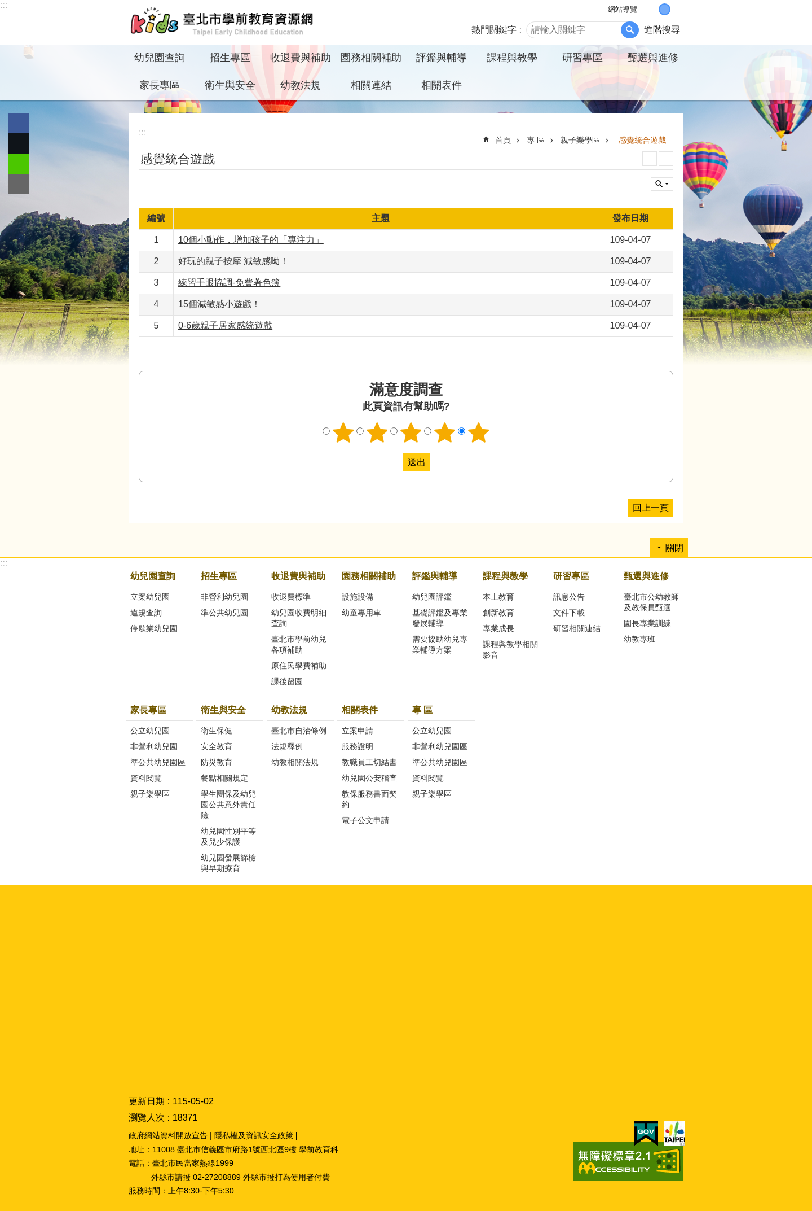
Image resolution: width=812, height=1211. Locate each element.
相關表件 (360, 710)
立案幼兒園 (150, 596)
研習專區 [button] (582, 57)
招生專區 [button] (230, 57)
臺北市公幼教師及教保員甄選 (651, 602)
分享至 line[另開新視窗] (18, 164)
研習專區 (571, 576)
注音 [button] (666, 158)
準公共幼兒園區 (158, 762)
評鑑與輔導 (434, 576)
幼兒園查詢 (152, 576)
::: (3, 5)
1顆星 (343, 432)
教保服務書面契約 (369, 799)
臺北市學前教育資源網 (222, 22)
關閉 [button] (662, 184)
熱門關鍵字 (494, 29)
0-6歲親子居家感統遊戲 (225, 325)
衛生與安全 (223, 710)
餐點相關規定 (224, 777)
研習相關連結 (577, 628)
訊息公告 (569, 596)
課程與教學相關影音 (510, 649)
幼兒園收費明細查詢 (298, 618)
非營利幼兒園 (224, 596)
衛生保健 (216, 730)
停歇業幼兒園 (154, 628)
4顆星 (445, 432)
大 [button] (676, 9)
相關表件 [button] (441, 85)
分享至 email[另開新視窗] (18, 184)
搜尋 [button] (630, 29)
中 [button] (664, 9)
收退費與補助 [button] (300, 57)
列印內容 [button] (649, 158)
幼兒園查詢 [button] (159, 57)
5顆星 (478, 432)
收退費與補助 (298, 576)
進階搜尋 (662, 29)
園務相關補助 (369, 576)
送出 (392, 462)
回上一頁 (651, 508)
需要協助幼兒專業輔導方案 (439, 644)
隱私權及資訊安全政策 (253, 1135)
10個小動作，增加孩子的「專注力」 (251, 239)
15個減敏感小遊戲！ (219, 304)
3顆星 (411, 432)
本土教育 (498, 596)
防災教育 (216, 762)
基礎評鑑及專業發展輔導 (439, 618)
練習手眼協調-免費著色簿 (229, 282)
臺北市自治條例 (298, 730)
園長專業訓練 (647, 623)
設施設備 (357, 596)
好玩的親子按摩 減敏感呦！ (233, 261)
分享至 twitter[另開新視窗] (18, 143)
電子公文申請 (365, 820)
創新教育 (498, 612)
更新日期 (147, 1101)
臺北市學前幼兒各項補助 (298, 644)
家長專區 (148, 710)
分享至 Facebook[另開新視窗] (18, 123)
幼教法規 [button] (300, 85)
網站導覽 (622, 9)
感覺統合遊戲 (642, 140)
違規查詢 (146, 612)
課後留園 (287, 681)
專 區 (536, 140)
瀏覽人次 (147, 1117)
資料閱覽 (146, 777)
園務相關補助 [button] (371, 57)
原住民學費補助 (298, 665)
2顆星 (377, 432)
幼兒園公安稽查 (369, 777)
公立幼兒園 (150, 730)
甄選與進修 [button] (653, 57)
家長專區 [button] (159, 85)
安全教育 (216, 746)
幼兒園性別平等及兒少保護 (228, 836)
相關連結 (371, 85)
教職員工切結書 (369, 762)
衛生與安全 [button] (230, 85)
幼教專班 (639, 639)
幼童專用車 (361, 612)
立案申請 (357, 730)
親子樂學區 (580, 140)
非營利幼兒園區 (439, 746)
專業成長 (498, 628)
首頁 (503, 140)
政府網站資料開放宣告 (168, 1135)
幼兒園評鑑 (432, 596)
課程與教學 (505, 576)
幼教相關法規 (295, 762)
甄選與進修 (646, 576)
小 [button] (653, 9)
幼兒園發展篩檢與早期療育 (228, 863)
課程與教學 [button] (512, 57)
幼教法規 (289, 710)
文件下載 (569, 612)
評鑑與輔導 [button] (441, 57)
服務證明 (357, 746)
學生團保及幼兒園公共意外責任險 (228, 804)
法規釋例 (287, 746)
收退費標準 (291, 596)
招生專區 (219, 576)
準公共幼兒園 (224, 612)
